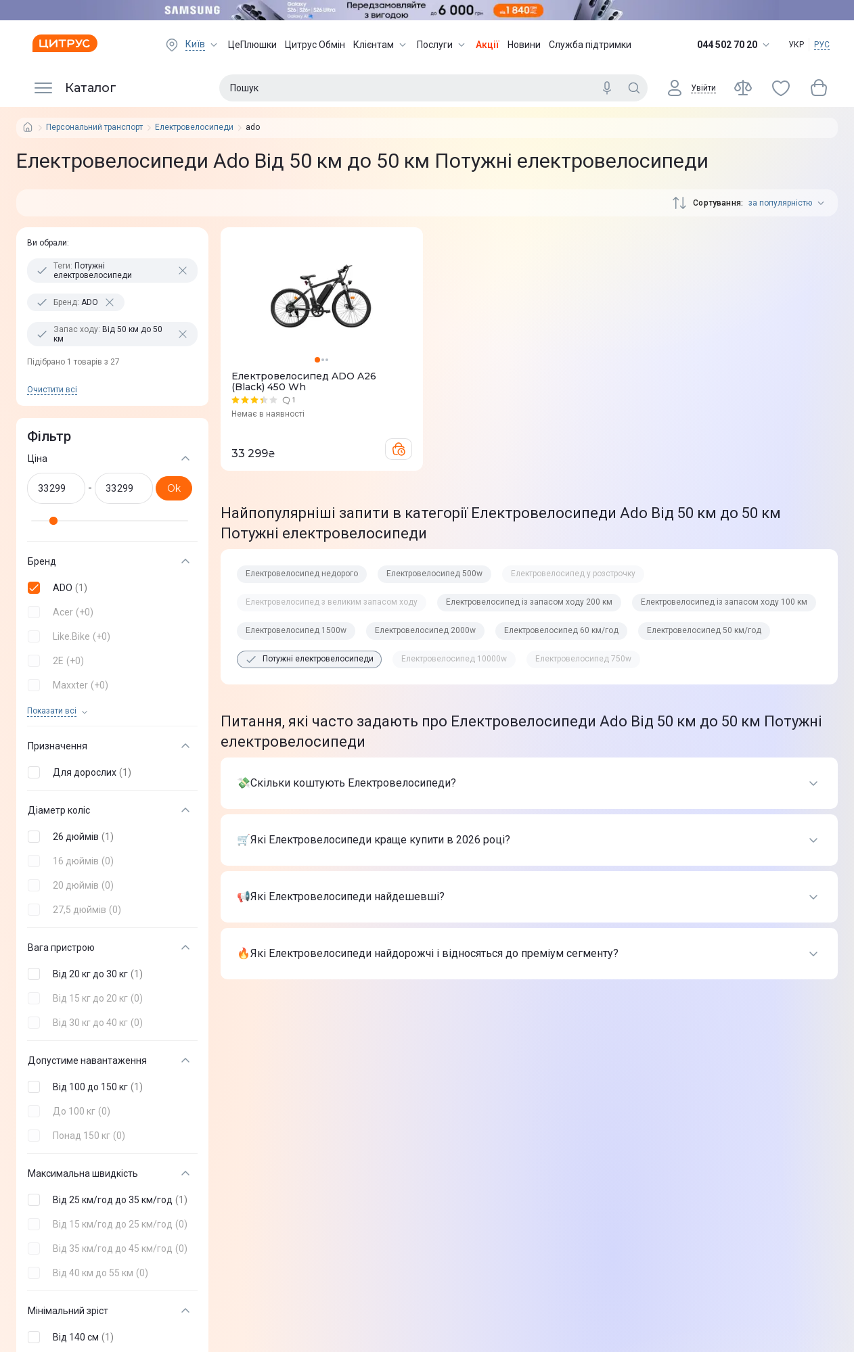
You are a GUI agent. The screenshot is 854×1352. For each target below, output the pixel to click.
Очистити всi (52, 389)
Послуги (442, 45)
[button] (110, 588)
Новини (524, 44)
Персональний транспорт (94, 127)
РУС (822, 44)
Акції (487, 44)
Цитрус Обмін (315, 44)
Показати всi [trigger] (51, 711)
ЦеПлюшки (252, 44)
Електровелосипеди (194, 127)
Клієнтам (381, 45)
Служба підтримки (590, 44)
